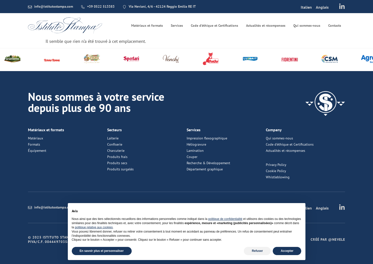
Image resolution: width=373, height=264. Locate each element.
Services (177, 25)
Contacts (334, 25)
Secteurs (114, 129)
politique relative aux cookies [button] (94, 227)
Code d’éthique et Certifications (214, 25)
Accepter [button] (287, 251)
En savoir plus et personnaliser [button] (102, 251)
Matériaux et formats (147, 25)
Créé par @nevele (328, 239)
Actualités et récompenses (265, 25)
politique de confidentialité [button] (225, 219)
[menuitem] (306, 7)
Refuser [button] (257, 251)
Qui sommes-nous (306, 25)
